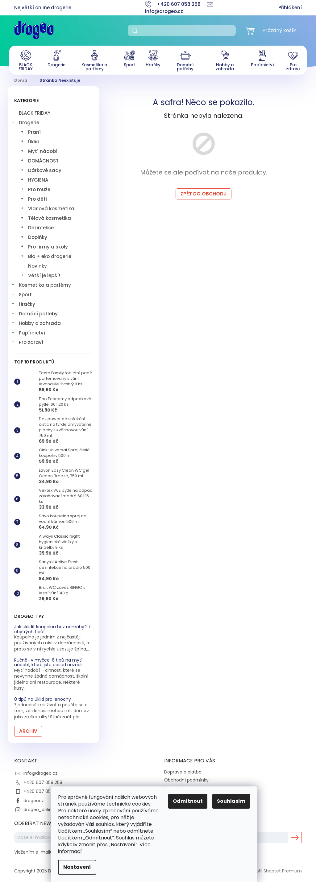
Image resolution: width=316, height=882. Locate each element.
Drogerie (25, 121)
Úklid (30, 140)
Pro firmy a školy (44, 245)
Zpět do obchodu (204, 192)
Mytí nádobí (38, 150)
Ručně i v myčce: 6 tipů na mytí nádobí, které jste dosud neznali (48, 661)
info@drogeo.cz (40, 772)
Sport (21, 293)
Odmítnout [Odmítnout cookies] (192, 801)
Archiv (28, 729)
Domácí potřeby (34, 312)
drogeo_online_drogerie (49, 808)
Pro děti (33, 198)
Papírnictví (28, 331)
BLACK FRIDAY (35, 111)
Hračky (23, 303)
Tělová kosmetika (45, 217)
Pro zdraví (27, 341)
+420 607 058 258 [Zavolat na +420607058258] (42, 780)
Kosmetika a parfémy (41, 284)
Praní (30, 131)
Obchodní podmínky (186, 778)
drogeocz (33, 799)
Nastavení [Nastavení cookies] (81, 867)
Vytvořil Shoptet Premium (274, 869)
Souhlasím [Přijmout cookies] (235, 801)
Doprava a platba (183, 770)
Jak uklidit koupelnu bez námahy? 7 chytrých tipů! (52, 628)
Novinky (37, 264)
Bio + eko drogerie (45, 255)
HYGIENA (34, 179)
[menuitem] (24, 60)
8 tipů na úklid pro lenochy (42, 697)
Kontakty (173, 786)
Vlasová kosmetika (47, 207)
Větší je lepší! (40, 274)
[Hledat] (182, 30)
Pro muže (35, 188)
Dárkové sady (40, 169)
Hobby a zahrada (36, 322)
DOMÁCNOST (39, 159)
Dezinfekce (37, 226)
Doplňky (33, 236)
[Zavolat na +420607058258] (176, 4)
